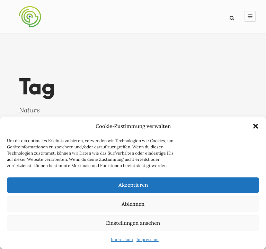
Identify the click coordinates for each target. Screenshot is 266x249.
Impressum (122, 241)
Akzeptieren (133, 186)
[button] (255, 127)
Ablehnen (133, 205)
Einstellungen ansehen (133, 224)
